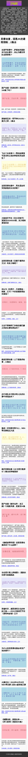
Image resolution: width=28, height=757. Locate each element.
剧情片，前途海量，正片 (8, 32)
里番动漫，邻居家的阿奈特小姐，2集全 (12, 9)
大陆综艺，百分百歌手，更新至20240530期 (13, 254)
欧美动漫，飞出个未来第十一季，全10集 (12, 179)
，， (7, 22)
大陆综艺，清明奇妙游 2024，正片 (11, 641)
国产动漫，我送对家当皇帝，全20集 (14, 25)
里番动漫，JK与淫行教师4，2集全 (11, 497)
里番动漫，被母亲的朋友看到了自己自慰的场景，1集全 (14, 27)
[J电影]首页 (6, 8)
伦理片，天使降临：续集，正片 (10, 318)
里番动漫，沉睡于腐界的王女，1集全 (11, 282)
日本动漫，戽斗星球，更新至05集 (11, 748)
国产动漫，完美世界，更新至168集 (11, 112)
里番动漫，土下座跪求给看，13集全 (11, 387)
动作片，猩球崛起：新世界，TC (14, 28)
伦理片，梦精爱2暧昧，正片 (9, 602)
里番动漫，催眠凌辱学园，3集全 (10, 565)
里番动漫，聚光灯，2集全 (18, 8)
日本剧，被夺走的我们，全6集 (15, 14)
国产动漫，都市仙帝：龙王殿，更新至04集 (13, 536)
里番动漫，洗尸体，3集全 (8, 675)
